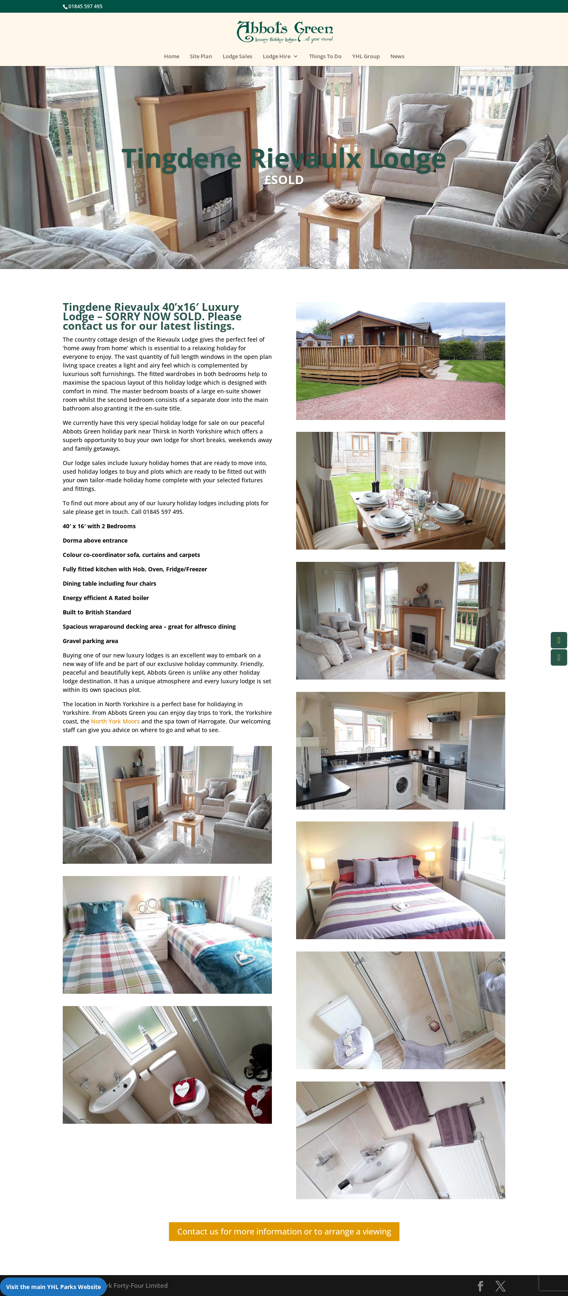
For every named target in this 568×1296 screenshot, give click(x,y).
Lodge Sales (237, 56)
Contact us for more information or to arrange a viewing (284, 1231)
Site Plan (201, 56)
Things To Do (325, 56)
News (397, 56)
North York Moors (115, 721)
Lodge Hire (276, 56)
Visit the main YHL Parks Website (53, 1287)
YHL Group (366, 56)
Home (171, 56)
